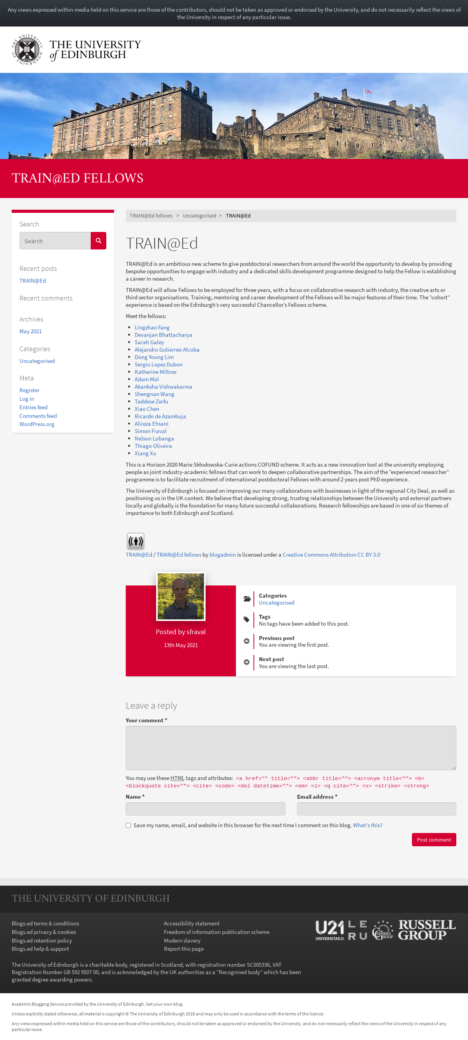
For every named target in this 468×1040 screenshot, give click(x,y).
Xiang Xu (145, 453)
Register (29, 390)
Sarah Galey (149, 342)
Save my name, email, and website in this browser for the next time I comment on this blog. (254, 825)
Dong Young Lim (154, 357)
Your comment (146, 720)
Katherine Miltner (156, 371)
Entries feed (33, 407)
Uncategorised (37, 360)
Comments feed (38, 415)
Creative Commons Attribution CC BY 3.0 (331, 554)
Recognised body (239, 972)
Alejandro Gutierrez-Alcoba (167, 349)
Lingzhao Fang (153, 327)
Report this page (184, 948)
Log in (26, 398)
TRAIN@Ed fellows (78, 179)
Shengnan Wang (154, 394)
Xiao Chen (147, 408)
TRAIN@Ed (32, 280)
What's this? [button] (367, 825)
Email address (317, 796)
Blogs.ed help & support (40, 948)
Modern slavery (182, 940)
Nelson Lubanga (154, 438)
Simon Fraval (151, 431)
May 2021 (30, 331)
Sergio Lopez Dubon (159, 364)
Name (135, 796)
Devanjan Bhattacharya (163, 334)
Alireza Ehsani (152, 423)
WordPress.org (37, 424)
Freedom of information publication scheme (216, 932)
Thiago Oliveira (153, 445)
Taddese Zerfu (151, 401)
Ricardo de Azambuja (160, 416)
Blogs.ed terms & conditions (45, 923)
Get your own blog (164, 1004)
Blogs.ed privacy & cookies (44, 932)
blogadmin (222, 554)
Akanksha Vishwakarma (163, 386)
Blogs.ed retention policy (42, 940)
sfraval (196, 631)
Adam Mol (147, 379)
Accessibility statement (192, 923)
